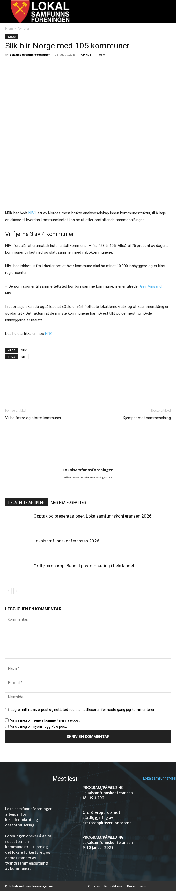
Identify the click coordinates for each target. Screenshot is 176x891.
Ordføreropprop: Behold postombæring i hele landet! (84, 565)
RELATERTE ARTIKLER (26, 502)
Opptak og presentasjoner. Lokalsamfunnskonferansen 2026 (93, 516)
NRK (48, 333)
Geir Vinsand (151, 286)
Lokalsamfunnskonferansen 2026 (66, 540)
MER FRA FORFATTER (68, 502)
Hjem (9, 28)
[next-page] (16, 591)
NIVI (32, 213)
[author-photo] (88, 462)
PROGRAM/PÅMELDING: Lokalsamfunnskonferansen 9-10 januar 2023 (108, 842)
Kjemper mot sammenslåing (147, 417)
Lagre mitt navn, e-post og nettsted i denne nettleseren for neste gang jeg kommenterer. (83, 710)
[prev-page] (8, 591)
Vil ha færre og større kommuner (33, 417)
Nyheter (24, 28)
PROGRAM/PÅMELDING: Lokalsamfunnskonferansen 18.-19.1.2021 (108, 792)
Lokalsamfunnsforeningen (30, 54)
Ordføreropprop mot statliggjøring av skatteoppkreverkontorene (107, 817)
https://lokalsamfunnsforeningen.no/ (88, 477)
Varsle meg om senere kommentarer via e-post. (45, 720)
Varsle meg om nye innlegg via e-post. (38, 727)
